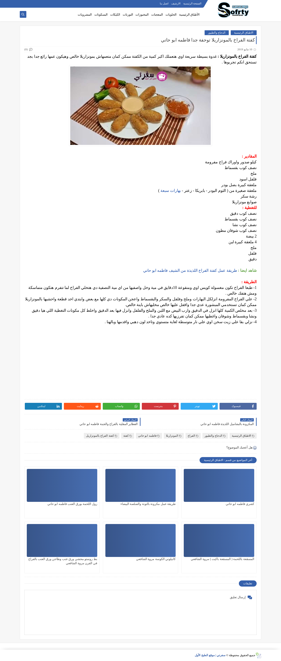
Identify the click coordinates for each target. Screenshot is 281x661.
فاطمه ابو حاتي (149, 435)
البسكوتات (101, 14)
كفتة (127, 435)
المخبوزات (142, 14)
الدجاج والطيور (216, 32)
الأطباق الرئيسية (189, 14)
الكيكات (115, 14)
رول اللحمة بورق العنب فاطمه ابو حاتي (72, 504)
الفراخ (193, 435)
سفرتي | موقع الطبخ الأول (210, 655)
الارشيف (175, 3)
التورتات (128, 14)
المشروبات (85, 14)
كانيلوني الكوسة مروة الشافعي (156, 559)
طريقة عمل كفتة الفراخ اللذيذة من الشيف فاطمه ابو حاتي (190, 270)
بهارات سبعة (170, 190)
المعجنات (157, 14)
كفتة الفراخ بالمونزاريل (101, 435)
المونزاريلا (174, 435)
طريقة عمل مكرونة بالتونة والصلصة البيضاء (148, 504)
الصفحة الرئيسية (192, 3)
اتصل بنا (164, 3)
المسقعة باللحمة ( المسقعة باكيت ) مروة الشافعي (222, 559)
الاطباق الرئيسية (243, 32)
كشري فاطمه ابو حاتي (240, 504)
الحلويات (171, 14)
